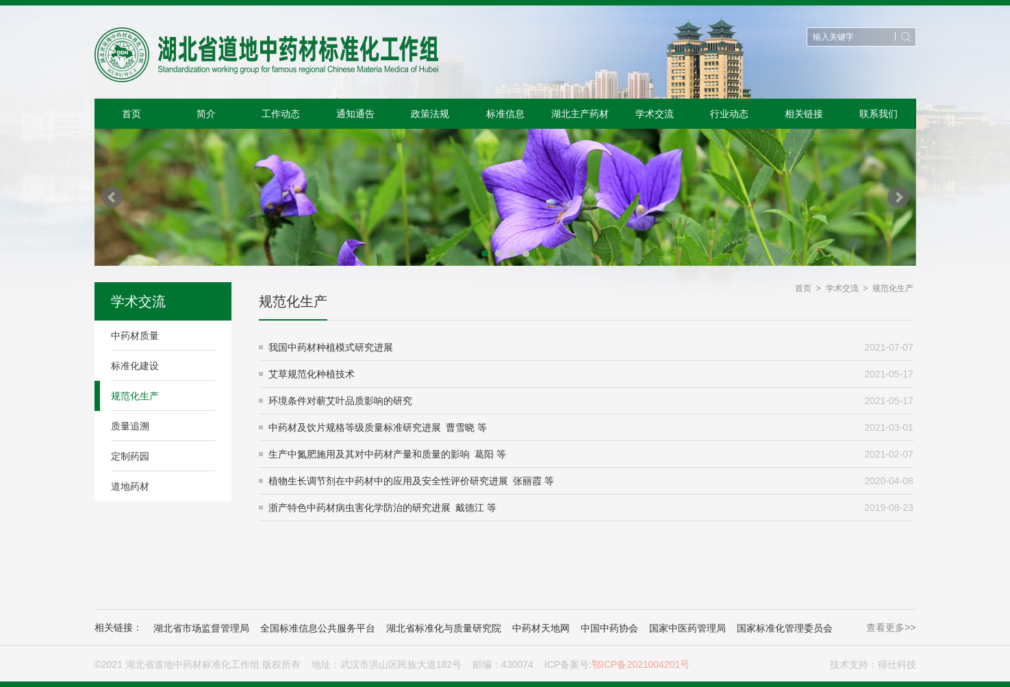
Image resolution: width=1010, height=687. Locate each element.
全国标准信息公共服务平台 (317, 628)
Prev (112, 197)
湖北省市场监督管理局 (201, 628)
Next (898, 197)
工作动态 (281, 113)
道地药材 (130, 486)
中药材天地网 (541, 628)
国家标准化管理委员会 (785, 628)
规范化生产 (135, 395)
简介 (206, 113)
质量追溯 (130, 426)
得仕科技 (897, 664)
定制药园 (130, 456)
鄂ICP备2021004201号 (641, 664)
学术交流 (654, 113)
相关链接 (804, 113)
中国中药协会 (609, 628)
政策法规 (430, 113)
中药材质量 (135, 335)
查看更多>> (891, 627)
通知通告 (355, 113)
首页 (131, 113)
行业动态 (729, 113)
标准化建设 (135, 365)
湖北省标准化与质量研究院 (443, 628)
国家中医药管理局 (687, 628)
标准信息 (505, 113)
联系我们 (878, 113)
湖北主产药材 (580, 113)
